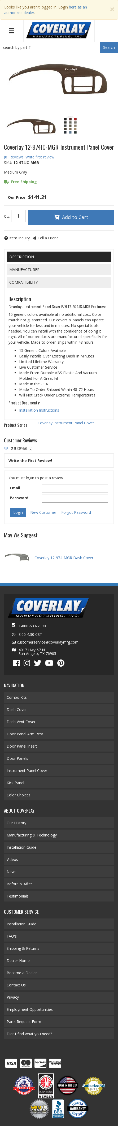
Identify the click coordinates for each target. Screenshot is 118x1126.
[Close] (112, 9)
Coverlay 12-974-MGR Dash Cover (63, 557)
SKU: (8, 162)
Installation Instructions (39, 410)
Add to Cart (75, 217)
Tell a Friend (48, 237)
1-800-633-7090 (32, 625)
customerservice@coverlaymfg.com (47, 642)
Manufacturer (24, 269)
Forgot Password (76, 512)
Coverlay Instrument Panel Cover (66, 422)
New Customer (43, 512)
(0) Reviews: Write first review (29, 156)
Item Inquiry (19, 237)
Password (19, 497)
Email (15, 487)
